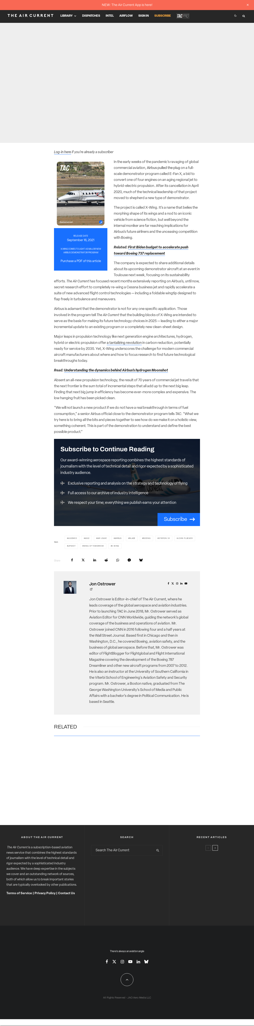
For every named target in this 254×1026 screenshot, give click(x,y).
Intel (110, 16)
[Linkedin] (138, 962)
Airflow (126, 16)
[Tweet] (83, 560)
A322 (87, 538)
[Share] (72, 560)
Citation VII (164, 538)
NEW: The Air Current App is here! (127, 5)
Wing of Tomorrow (93, 546)
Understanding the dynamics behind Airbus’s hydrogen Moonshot (116, 370)
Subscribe (162, 16)
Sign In (143, 16)
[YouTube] (130, 962)
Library (66, 16)
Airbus (118, 538)
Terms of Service (19, 893)
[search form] (122, 850)
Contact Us (66, 893)
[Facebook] (107, 962)
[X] (114, 962)
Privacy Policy (45, 893)
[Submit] (106, 560)
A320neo (72, 538)
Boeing (147, 538)
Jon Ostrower (102, 584)
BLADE (132, 538)
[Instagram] (122, 962)
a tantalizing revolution (124, 343)
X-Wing (115, 546)
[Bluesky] (146, 962)
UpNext (72, 546)
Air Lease (102, 538)
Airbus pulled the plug (163, 168)
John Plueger (185, 538)
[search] (158, 850)
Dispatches (91, 16)
